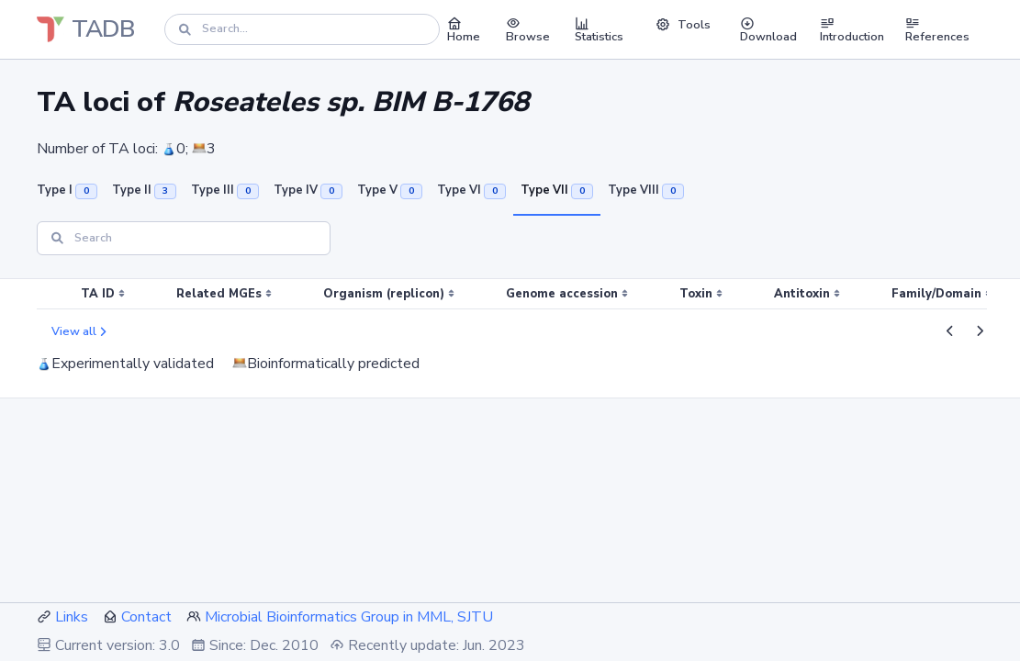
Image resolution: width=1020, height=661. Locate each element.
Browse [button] (528, 29)
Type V (389, 190)
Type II (144, 190)
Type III (225, 190)
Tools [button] (683, 25)
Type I (67, 190)
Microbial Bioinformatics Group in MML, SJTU (349, 617)
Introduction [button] (852, 29)
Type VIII (646, 190)
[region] (510, 294)
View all (78, 331)
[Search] (302, 29)
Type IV (308, 190)
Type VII (557, 190)
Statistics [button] (599, 29)
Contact (146, 617)
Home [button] (463, 29)
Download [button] (768, 29)
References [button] (937, 29)
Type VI (471, 190)
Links (71, 617)
